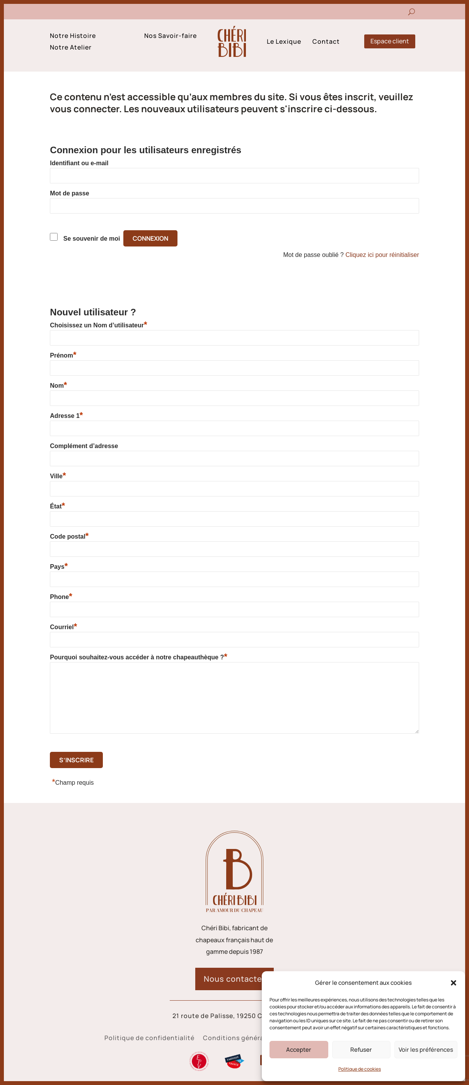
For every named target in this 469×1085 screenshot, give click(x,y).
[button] (453, 983)
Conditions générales (238, 1038)
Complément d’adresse (84, 446)
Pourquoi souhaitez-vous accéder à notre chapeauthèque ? (138, 657)
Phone (61, 596)
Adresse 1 (66, 415)
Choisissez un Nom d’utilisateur (98, 325)
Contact (326, 42)
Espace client (389, 41)
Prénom (63, 355)
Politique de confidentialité (149, 1038)
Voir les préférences (426, 1050)
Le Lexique (284, 42)
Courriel (63, 627)
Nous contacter (234, 979)
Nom (58, 385)
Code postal (69, 536)
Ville (58, 476)
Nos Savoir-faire (170, 36)
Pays (59, 566)
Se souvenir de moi (91, 238)
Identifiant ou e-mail (79, 163)
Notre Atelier (71, 47)
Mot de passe (69, 193)
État (57, 506)
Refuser (361, 1050)
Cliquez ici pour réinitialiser (382, 255)
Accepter (298, 1050)
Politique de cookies (359, 1069)
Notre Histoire (73, 36)
